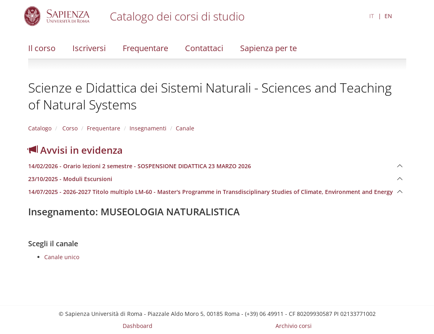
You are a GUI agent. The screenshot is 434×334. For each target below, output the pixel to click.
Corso (69, 128)
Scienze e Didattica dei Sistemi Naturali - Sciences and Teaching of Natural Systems (210, 96)
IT (371, 16)
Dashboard (137, 326)
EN (388, 16)
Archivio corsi (294, 326)
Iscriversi (89, 48)
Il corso (42, 48)
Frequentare (145, 48)
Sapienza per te (268, 48)
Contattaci (204, 48)
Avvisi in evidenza (75, 150)
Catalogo (39, 128)
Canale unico (61, 257)
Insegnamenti (148, 128)
